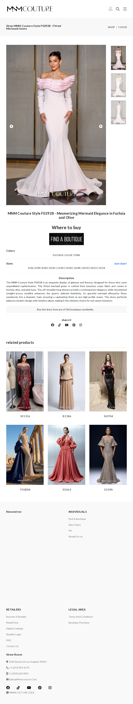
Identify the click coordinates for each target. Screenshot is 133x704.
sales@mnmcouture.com (23, 679)
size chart (120, 263)
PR (70, 530)
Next (101, 126)
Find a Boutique (77, 518)
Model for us (76, 536)
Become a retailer (16, 616)
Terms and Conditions (81, 616)
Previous (11, 126)
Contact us (12, 646)
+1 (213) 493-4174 (19, 667)
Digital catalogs (14, 628)
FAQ (8, 640)
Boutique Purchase (79, 622)
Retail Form (12, 622)
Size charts (75, 524)
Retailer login (13, 634)
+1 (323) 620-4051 (19, 673)
